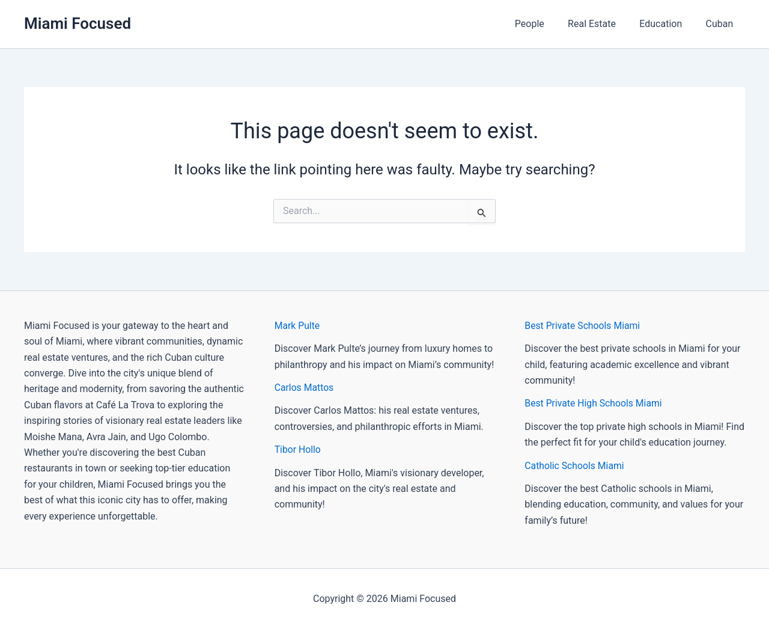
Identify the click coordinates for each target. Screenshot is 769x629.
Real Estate (603, 23)
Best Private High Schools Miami (594, 403)
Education (667, 23)
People (544, 23)
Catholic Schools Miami (574, 465)
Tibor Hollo (298, 449)
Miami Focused (77, 23)
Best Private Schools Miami (583, 325)
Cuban (721, 23)
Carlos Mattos (305, 387)
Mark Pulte (298, 325)
